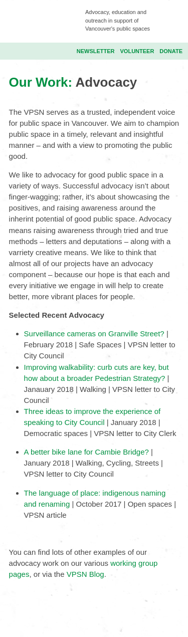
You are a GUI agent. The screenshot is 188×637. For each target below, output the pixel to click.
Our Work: (42, 82)
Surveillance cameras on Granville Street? (94, 333)
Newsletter (96, 51)
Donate (170, 51)
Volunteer (137, 51)
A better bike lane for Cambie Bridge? (87, 452)
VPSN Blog (85, 574)
